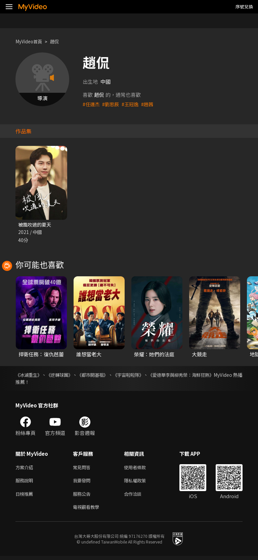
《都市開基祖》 (105, 375)
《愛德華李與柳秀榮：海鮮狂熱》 (207, 375)
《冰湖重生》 (29, 375)
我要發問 (83, 482)
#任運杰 (91, 104)
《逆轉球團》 (66, 375)
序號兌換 (244, 6)
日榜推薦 (25, 496)
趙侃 (59, 41)
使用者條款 (140, 468)
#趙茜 (150, 104)
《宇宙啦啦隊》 (147, 375)
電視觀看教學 (88, 510)
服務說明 (25, 482)
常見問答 (83, 468)
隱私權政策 (140, 482)
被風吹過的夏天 (35, 224)
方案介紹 (25, 468)
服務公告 (83, 496)
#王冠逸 (132, 104)
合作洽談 (138, 496)
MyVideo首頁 (30, 41)
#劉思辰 (112, 104)
